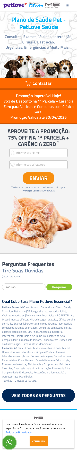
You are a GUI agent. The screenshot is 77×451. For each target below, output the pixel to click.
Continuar (38, 441)
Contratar (38, 83)
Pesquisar (59, 286)
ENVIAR (38, 178)
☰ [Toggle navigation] (67, 5)
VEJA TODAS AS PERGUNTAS (38, 395)
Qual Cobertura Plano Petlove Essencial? (37, 301)
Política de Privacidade (18, 432)
